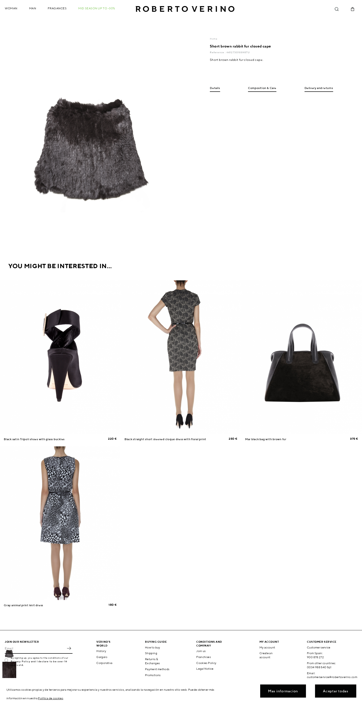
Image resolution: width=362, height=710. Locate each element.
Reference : (218, 52)
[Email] (35, 648)
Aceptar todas (335, 691)
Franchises (203, 657)
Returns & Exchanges (152, 661)
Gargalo (101, 657)
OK (68, 648)
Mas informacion (283, 691)
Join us (201, 651)
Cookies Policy (206, 663)
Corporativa (104, 663)
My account (267, 647)
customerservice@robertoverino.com (332, 677)
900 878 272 (315, 657)
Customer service (319, 647)
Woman (11, 8)
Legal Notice (204, 668)
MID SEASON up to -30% (96, 8)
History (101, 651)
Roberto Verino (185, 9)
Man (32, 8)
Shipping (151, 653)
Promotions (153, 675)
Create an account (266, 655)
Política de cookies (50, 698)
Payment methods (157, 669)
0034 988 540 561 (319, 667)
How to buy (152, 647)
